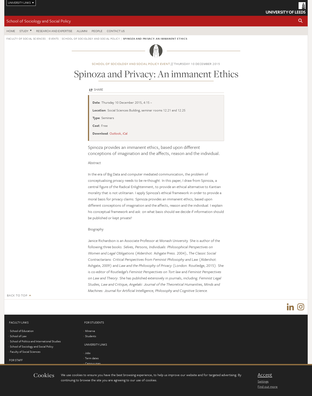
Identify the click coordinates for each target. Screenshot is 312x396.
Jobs (87, 353)
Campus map (93, 363)
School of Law (18, 336)
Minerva (90, 331)
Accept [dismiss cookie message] (265, 374)
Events (54, 38)
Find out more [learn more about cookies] (268, 386)
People (97, 31)
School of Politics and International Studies (35, 341)
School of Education (22, 331)
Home (10, 31)
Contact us (116, 31)
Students (90, 336)
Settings (263, 381)
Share (98, 89)
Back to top (17, 295)
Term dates (92, 358)
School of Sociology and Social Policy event (131, 63)
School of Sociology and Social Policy (38, 21)
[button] (301, 21)
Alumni (82, 31)
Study (24, 31)
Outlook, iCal (118, 133)
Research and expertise (54, 31)
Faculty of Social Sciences (26, 38)
